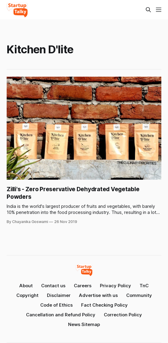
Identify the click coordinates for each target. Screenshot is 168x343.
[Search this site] (148, 10)
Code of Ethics (56, 305)
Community (139, 295)
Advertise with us (98, 295)
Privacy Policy (115, 285)
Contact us (53, 285)
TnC (144, 285)
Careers (82, 285)
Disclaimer (59, 295)
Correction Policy (123, 315)
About (26, 285)
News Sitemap (84, 324)
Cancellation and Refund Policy (60, 315)
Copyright (27, 295)
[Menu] (158, 10)
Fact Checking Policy (104, 305)
